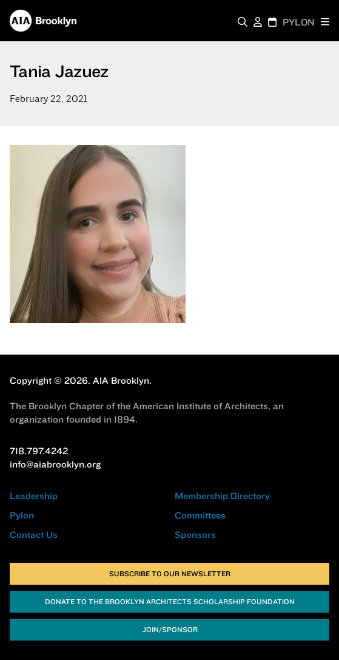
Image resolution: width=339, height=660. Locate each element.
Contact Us (34, 534)
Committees (200, 515)
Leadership (34, 496)
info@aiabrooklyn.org (55, 464)
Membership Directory (222, 496)
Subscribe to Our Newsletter (169, 573)
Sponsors (195, 534)
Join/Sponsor (170, 629)
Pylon (22, 515)
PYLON (299, 22)
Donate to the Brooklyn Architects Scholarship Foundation (170, 601)
